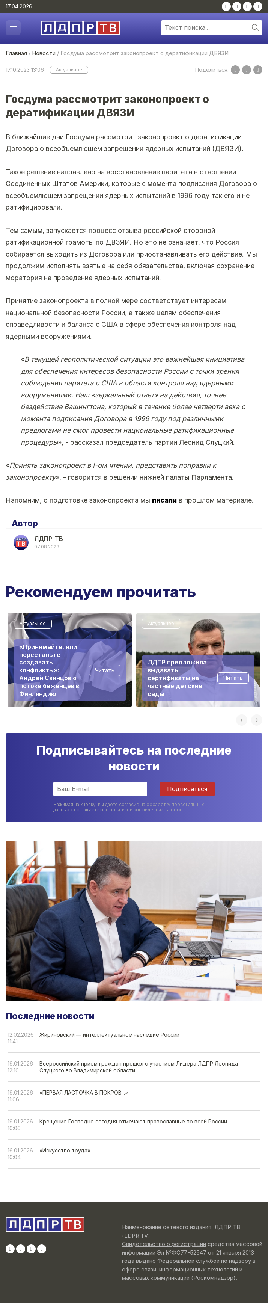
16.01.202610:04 (20, 1153)
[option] (70, 660)
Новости (44, 53)
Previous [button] (241, 720)
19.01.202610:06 (20, 1124)
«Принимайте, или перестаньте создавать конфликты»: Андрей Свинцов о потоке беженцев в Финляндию (49, 670)
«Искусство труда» (64, 1150)
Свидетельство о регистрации (164, 1243)
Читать (104, 670)
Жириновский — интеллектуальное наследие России (109, 1034)
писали (164, 500)
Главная (16, 53)
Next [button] (256, 720)
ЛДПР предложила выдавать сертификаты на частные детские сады (177, 677)
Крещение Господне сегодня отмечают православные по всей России (133, 1121)
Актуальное (69, 69)
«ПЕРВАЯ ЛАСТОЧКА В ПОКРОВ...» (83, 1092)
